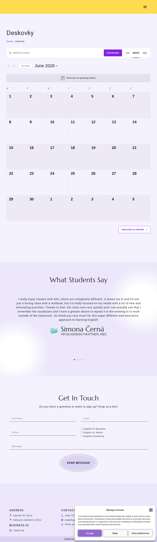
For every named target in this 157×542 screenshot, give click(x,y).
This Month (25, 66)
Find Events (113, 53)
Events (9, 41)
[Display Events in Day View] (145, 53)
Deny (115, 533)
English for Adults (93, 432)
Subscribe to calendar (133, 229)
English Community (93, 436)
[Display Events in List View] (127, 53)
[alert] (78, 78)
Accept (89, 533)
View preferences (140, 533)
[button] (150, 508)
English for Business (94, 429)
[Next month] (14, 66)
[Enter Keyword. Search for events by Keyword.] (55, 53)
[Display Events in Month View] (136, 53)
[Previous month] (8, 66)
